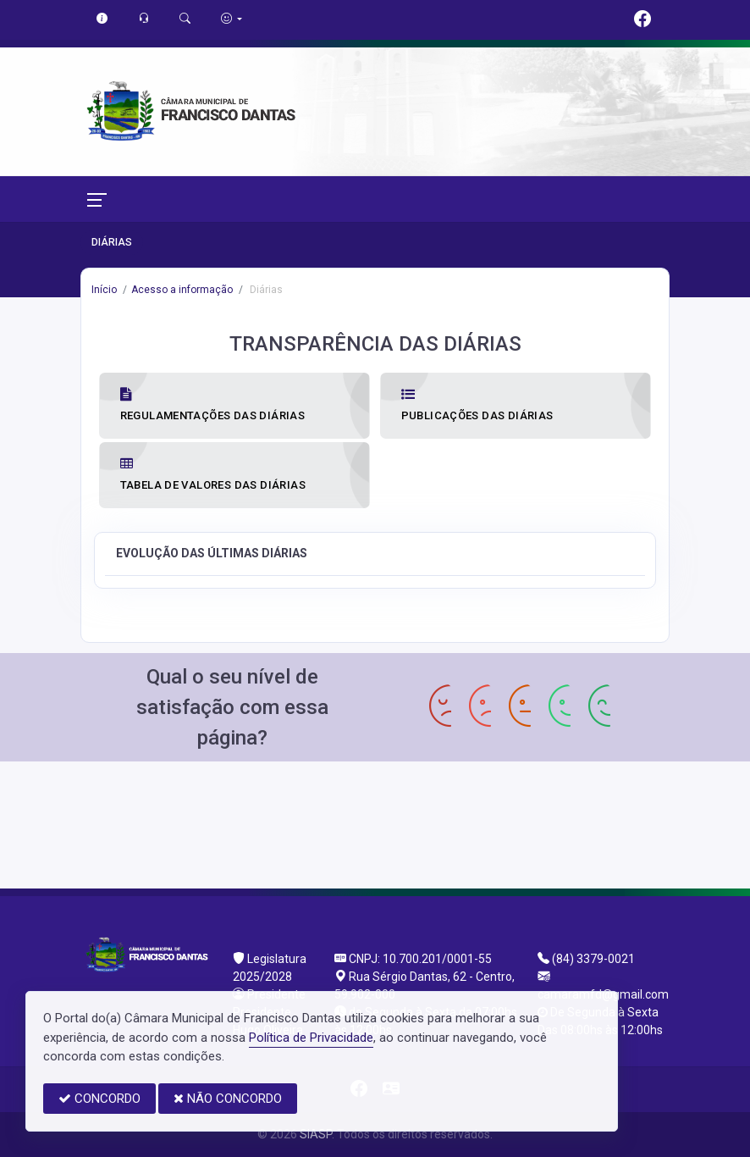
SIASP (316, 1134)
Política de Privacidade (311, 1037)
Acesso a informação (182, 290)
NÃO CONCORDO (228, 1098)
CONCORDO (99, 1098)
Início (104, 290)
